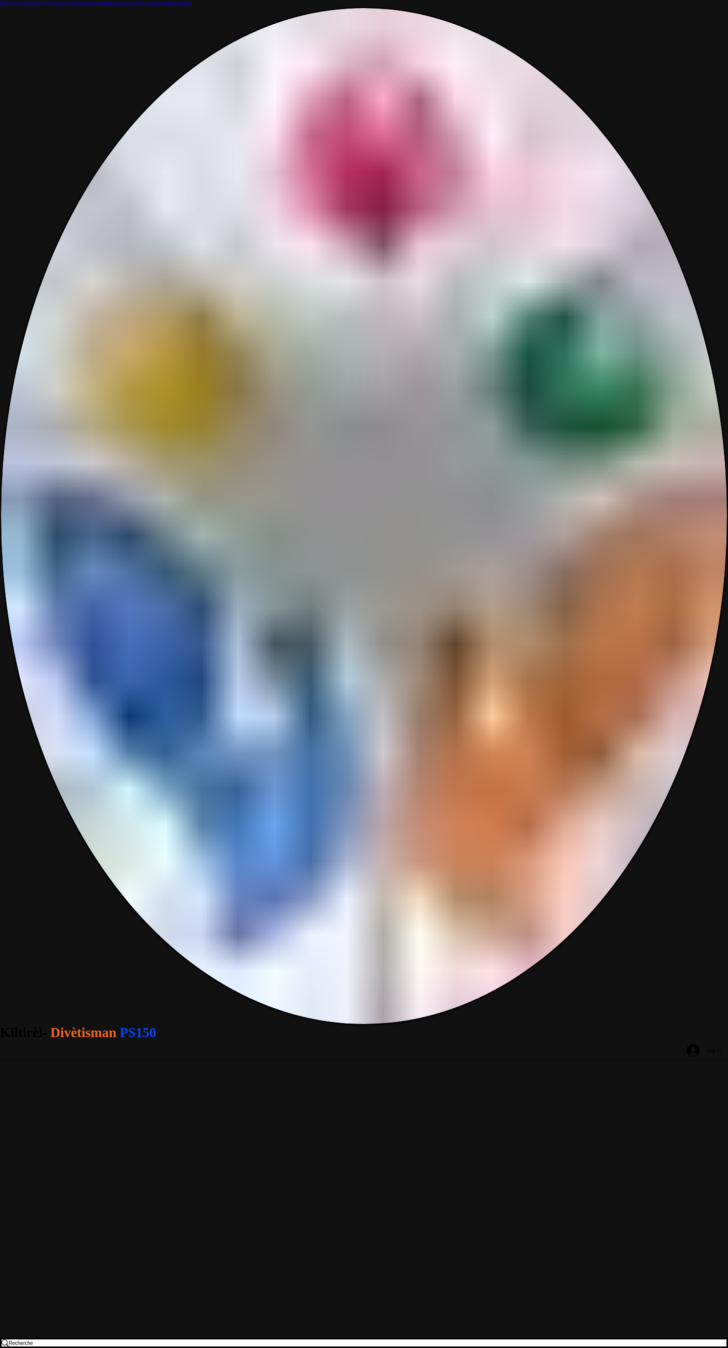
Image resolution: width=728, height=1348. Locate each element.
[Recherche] (357, 1342)
